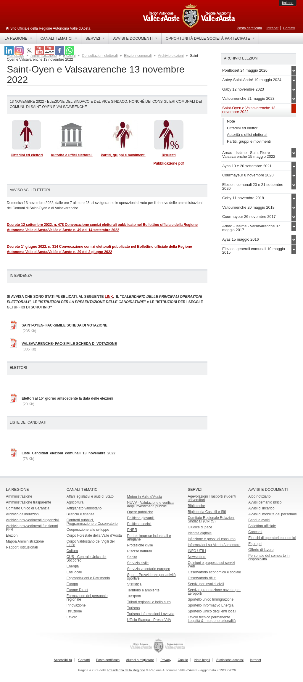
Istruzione (74, 611)
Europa (72, 584)
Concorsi (255, 532)
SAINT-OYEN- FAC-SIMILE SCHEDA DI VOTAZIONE (64, 325)
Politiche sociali (139, 524)
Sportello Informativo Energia (210, 605)
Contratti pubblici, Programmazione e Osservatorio (92, 522)
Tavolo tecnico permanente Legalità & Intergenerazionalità (212, 619)
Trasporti (134, 596)
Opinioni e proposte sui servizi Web (211, 564)
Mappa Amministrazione (25, 541)
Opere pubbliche (140, 512)
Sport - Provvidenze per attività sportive (151, 576)
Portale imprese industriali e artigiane (149, 537)
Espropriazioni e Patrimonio (88, 578)
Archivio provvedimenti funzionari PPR (32, 528)
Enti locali (74, 572)
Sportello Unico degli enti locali (212, 611)
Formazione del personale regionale (87, 597)
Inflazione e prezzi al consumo (211, 539)
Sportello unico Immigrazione (210, 599)
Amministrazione (19, 496)
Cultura (72, 551)
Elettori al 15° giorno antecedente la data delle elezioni (67, 398)
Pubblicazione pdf (169, 163)
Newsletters (197, 557)
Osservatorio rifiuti (202, 578)
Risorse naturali (139, 551)
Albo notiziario (259, 496)
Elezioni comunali (138, 56)
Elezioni (12, 535)
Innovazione (76, 605)
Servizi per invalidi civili (206, 584)
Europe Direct (77, 590)
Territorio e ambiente (143, 590)
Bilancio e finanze (80, 514)
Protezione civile (140, 545)
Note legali (202, 660)
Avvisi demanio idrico (265, 502)
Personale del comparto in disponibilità (268, 557)
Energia (73, 566)
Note (231, 121)
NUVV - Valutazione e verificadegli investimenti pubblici (150, 504)
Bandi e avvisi (259, 520)
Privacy (165, 660)
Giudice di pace (200, 527)
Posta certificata (249, 28)
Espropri (255, 544)
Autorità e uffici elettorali (71, 155)
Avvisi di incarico (261, 508)
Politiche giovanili (140, 518)
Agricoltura (75, 502)
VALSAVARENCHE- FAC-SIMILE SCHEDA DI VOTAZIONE (69, 344)
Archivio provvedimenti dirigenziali (32, 520)
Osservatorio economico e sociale (214, 572)
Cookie (183, 660)
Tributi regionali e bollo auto (149, 602)
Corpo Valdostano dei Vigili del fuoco (91, 543)
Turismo (133, 608)
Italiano (288, 3)
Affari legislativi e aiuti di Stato (90, 496)
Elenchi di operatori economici (272, 538)
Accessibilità (63, 660)
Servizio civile (138, 563)
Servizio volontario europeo (148, 569)
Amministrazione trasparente (28, 502)
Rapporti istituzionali (22, 547)
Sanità (132, 557)
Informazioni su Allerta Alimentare (214, 545)
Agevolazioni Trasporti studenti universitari (212, 498)
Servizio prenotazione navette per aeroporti (214, 592)
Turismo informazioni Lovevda (151, 614)
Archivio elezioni (171, 56)
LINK (109, 297)
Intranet (272, 28)
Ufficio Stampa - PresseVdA (149, 620)
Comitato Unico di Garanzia (27, 508)
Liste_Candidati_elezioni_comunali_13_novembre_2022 (68, 453)
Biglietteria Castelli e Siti (207, 512)
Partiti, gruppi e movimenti (123, 155)
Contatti (289, 28)
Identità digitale (200, 533)
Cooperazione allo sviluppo (88, 529)
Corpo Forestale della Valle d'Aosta (94, 535)
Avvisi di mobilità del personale (272, 514)
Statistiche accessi (230, 660)
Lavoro (72, 617)
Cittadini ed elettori (27, 155)
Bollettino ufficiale (262, 526)
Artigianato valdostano (84, 508)
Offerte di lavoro (260, 550)
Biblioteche (196, 506)
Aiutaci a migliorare (140, 660)
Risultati (168, 155)
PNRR (132, 530)
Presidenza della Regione (126, 670)
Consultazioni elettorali (100, 56)
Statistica (134, 584)
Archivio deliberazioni (22, 514)
